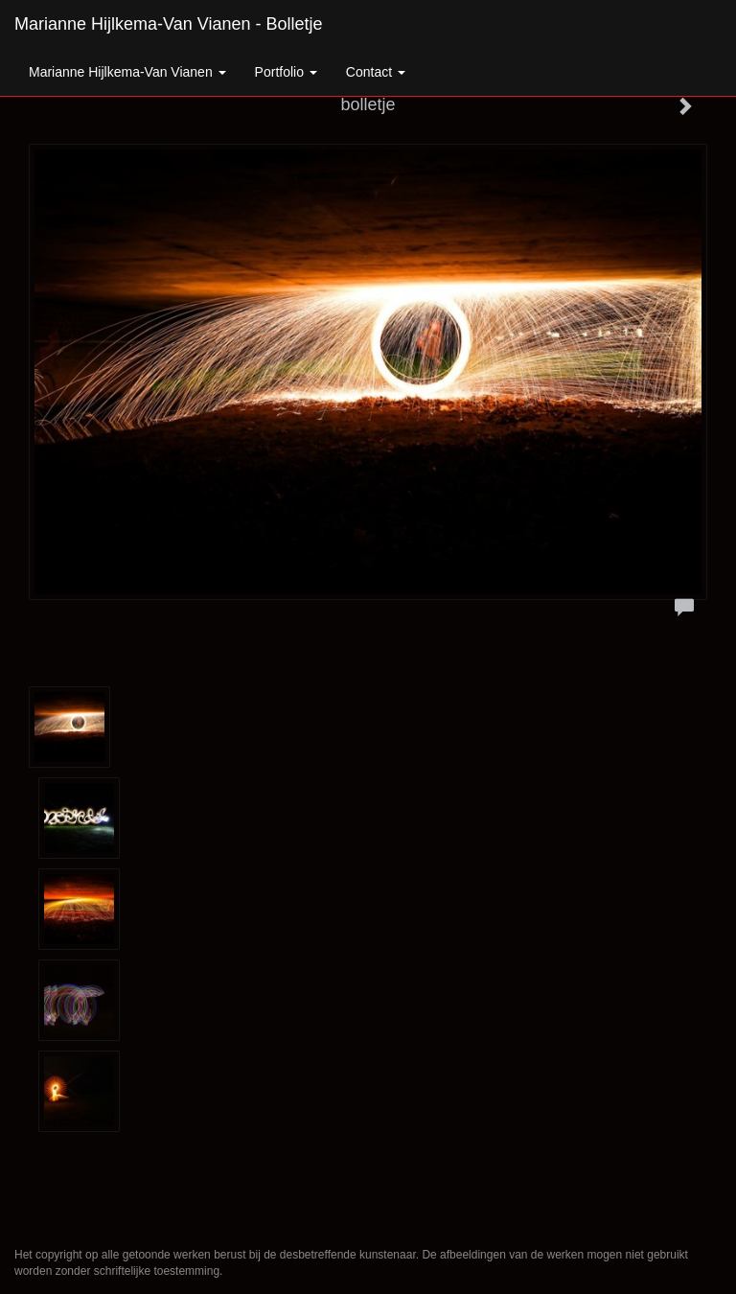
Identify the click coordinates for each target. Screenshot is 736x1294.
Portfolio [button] (286, 72)
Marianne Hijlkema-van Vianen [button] (127, 72)
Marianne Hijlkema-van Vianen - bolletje (168, 24)
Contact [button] (375, 72)
